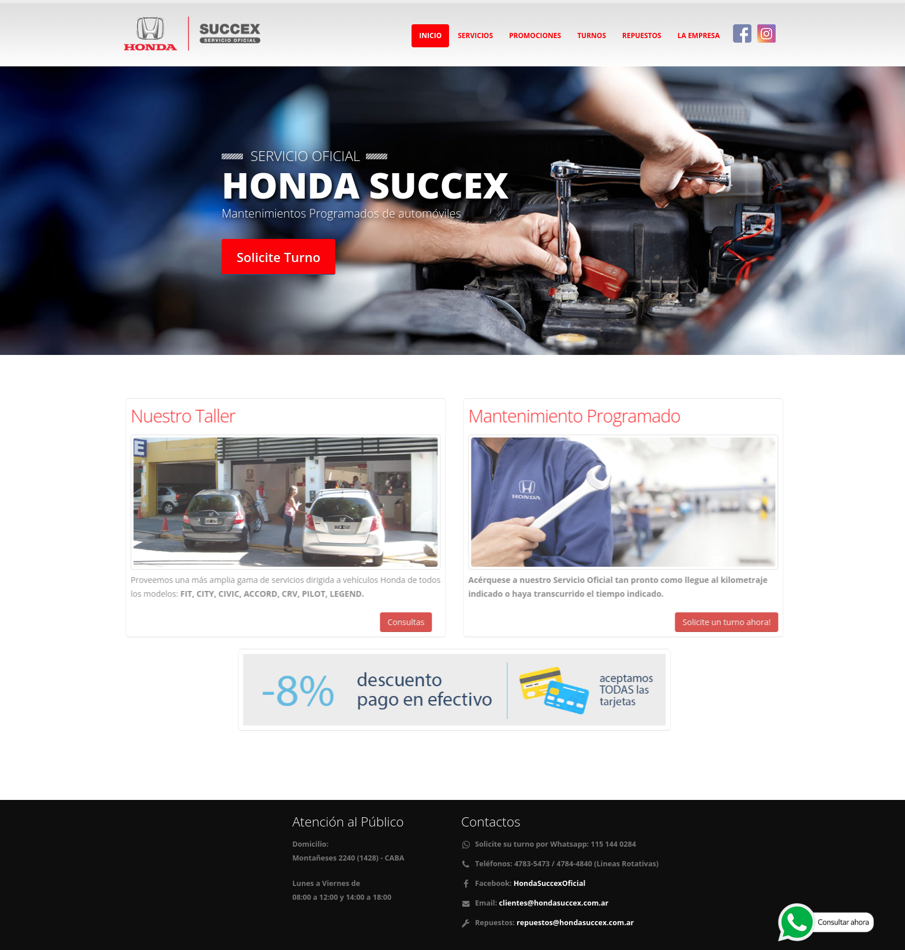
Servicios (475, 35)
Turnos (591, 35)
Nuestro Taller (186, 415)
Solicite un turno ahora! (731, 621)
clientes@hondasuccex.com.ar (554, 903)
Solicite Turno (278, 256)
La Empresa (699, 35)
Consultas (409, 621)
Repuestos (641, 35)
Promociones (535, 35)
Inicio (430, 35)
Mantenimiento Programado (578, 415)
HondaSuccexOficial (548, 883)
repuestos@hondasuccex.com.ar (575, 922)
